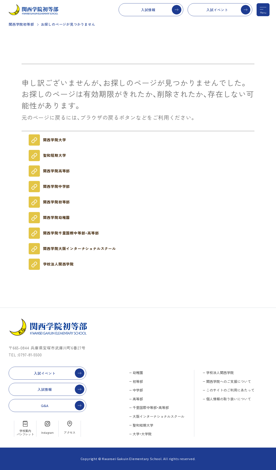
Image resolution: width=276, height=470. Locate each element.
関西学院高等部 (56, 170)
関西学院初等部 (21, 24)
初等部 (138, 381)
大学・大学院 (142, 433)
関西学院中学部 (56, 186)
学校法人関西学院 (58, 264)
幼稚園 (138, 372)
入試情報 (148, 9)
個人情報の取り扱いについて (228, 398)
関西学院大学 (54, 139)
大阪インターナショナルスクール (158, 416)
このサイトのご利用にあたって (230, 390)
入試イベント (217, 9)
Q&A (45, 405)
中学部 (138, 390)
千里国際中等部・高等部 (151, 407)
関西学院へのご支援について (228, 381)
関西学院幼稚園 (56, 217)
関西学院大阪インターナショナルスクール (79, 248)
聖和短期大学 (54, 155)
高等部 (138, 398)
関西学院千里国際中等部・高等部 (71, 233)
